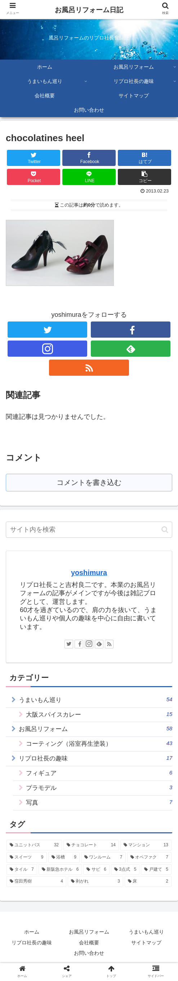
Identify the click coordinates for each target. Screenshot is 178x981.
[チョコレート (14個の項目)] (91, 853)
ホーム (31, 940)
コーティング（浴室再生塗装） (99, 747)
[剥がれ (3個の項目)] (95, 889)
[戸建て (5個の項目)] (156, 877)
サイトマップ (146, 950)
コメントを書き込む (89, 482)
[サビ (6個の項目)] (96, 877)
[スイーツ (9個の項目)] (26, 865)
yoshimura (89, 573)
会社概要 (89, 950)
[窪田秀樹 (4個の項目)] (36, 889)
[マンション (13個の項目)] (146, 853)
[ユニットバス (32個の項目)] (34, 853)
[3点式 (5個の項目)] (125, 877)
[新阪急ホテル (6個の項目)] (60, 877)
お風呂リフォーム (89, 940)
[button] (165, 530)
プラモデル (99, 794)
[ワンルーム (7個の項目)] (103, 865)
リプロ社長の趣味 (95, 763)
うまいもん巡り (95, 700)
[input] (89, 530)
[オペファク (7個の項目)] (149, 865)
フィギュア (99, 778)
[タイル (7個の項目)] (21, 877)
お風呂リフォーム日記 (89, 10)
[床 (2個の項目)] (148, 889)
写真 (99, 809)
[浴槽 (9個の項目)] (64, 865)
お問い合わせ (89, 961)
